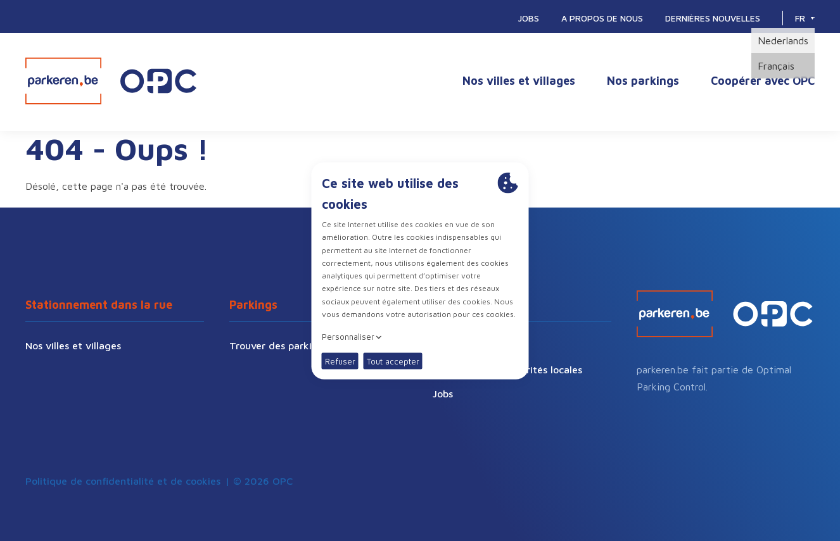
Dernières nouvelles (712, 18)
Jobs (528, 18)
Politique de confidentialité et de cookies (122, 481)
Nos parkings (643, 80)
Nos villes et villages (518, 80)
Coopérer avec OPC (763, 80)
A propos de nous (602, 18)
